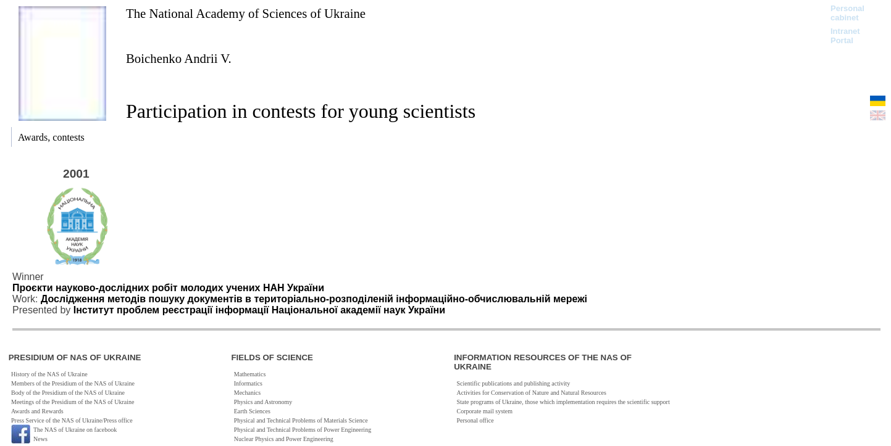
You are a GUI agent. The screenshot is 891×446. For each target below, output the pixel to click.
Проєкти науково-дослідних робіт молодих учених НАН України (168, 288)
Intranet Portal (845, 36)
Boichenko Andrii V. (179, 58)
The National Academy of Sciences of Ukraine (246, 13)
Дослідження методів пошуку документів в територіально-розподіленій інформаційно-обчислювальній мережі (314, 299)
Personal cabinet (847, 13)
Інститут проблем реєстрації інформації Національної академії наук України (259, 310)
